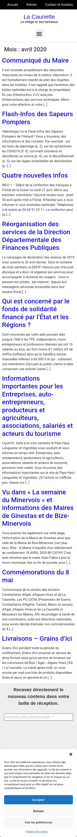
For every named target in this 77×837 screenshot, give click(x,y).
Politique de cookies (36, 831)
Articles (31, 4)
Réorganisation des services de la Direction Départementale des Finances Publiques (36, 235)
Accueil (12, 4)
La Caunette (39, 17)
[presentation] (21, 739)
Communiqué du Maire (35, 60)
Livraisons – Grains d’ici (37, 638)
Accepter (38, 800)
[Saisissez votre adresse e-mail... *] (38, 717)
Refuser (38, 811)
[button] (71, 754)
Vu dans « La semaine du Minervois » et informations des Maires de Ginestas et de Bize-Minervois (38, 508)
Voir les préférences (38, 822)
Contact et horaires (59, 4)
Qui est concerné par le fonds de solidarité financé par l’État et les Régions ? (36, 313)
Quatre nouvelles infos (35, 175)
